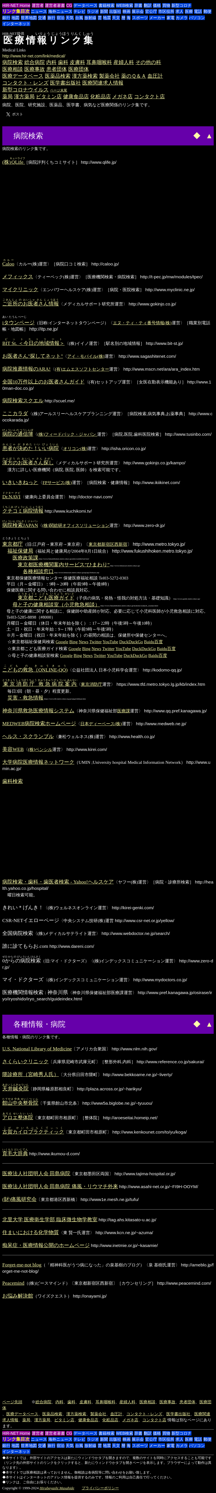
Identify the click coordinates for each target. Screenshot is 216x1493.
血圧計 (155, 76)
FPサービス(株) (57, 482)
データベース (85, 5)
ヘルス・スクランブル (28, 736)
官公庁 (151, 11)
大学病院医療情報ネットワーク (38, 762)
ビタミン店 (49, 96)
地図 (15, 17)
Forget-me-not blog (21, 1265)
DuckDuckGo (131, 641)
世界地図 (29, 17)
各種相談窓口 (38, 571)
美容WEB (13, 749)
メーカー (157, 17)
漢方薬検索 (85, 76)
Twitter (95, 641)
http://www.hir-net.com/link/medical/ (33, 56)
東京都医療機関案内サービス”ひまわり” (64, 564)
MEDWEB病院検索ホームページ (39, 723)
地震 (107, 17)
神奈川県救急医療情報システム (38, 710)
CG (69, 5)
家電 (171, 17)
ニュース (39, 11)
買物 (166, 5)
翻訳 (148, 5)
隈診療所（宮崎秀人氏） (30, 1074)
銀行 (6, 17)
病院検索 (12, 62)
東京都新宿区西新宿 (108, 544)
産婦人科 (123, 62)
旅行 (51, 17)
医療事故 (34, 69)
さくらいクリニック (25, 1061)
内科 (51, 62)
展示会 (138, 11)
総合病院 (34, 62)
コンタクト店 (149, 96)
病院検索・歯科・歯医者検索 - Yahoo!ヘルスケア (58, 882)
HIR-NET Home (16, 5)
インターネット (16, 23)
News (83, 641)
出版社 (115, 11)
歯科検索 (12, 781)
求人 (179, 11)
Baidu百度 (153, 641)
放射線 (90, 17)
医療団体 (78, 69)
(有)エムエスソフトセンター (82, 369)
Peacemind (13, 1283)
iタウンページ (18, 322)
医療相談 (12, 69)
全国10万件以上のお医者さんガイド (43, 382)
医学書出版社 (65, 83)
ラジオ (93, 11)
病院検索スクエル (22, 400)
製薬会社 (109, 76)
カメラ (182, 17)
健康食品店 (76, 96)
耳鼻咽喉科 (99, 62)
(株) (13, 162)
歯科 (63, 62)
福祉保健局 (20, 551)
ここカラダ (15, 413)
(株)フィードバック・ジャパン (67, 434)
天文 (116, 17)
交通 (42, 17)
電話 (198, 11)
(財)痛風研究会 (19, 1199)
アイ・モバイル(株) (85, 356)
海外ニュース (60, 11)
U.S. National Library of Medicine (37, 1049)
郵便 (207, 11)
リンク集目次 (16, 11)
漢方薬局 (24, 96)
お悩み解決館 (17, 1296)
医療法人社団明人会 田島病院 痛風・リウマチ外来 (60, 1186)
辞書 (138, 5)
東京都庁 (12, 544)
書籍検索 (107, 5)
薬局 (7, 96)
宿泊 (61, 17)
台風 (79, 17)
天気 (70, 17)
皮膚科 (77, 62)
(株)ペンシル (40, 749)
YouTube (110, 641)
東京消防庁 (91, 684)
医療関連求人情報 (102, 83)
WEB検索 (124, 5)
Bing (73, 641)
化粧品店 (100, 96)
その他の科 (148, 62)
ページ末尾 (58, 90)
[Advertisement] (66, 135)
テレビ (79, 11)
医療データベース (22, 76)
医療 (189, 11)
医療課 (123, 710)
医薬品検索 (58, 76)
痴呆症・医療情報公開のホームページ (46, 1245)
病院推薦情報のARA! (26, 369)
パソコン (197, 17)
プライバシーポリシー (100, 1488)
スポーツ (140, 17)
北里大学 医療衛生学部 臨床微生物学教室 (49, 1219)
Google (62, 641)
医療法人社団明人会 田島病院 (36, 1173)
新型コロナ (181, 5)
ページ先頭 (12, 1402)
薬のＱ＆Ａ (133, 76)
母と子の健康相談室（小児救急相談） (56, 604)
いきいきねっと (20, 482)
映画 (127, 11)
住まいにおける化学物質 (30, 1232)
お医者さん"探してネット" (32, 356)
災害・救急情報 (25, 698)
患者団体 (56, 69)
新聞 (104, 11)
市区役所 (166, 11)
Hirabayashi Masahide (57, 1488)
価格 (157, 5)
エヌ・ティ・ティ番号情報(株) (142, 322)
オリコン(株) (75, 448)
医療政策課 (25, 558)
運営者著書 (55, 5)
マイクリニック (20, 289)
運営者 (38, 5)
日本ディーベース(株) (101, 723)
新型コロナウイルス (25, 90)
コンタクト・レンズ (25, 83)
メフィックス (17, 276)
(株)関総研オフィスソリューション (75, 525)
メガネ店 (122, 96)
